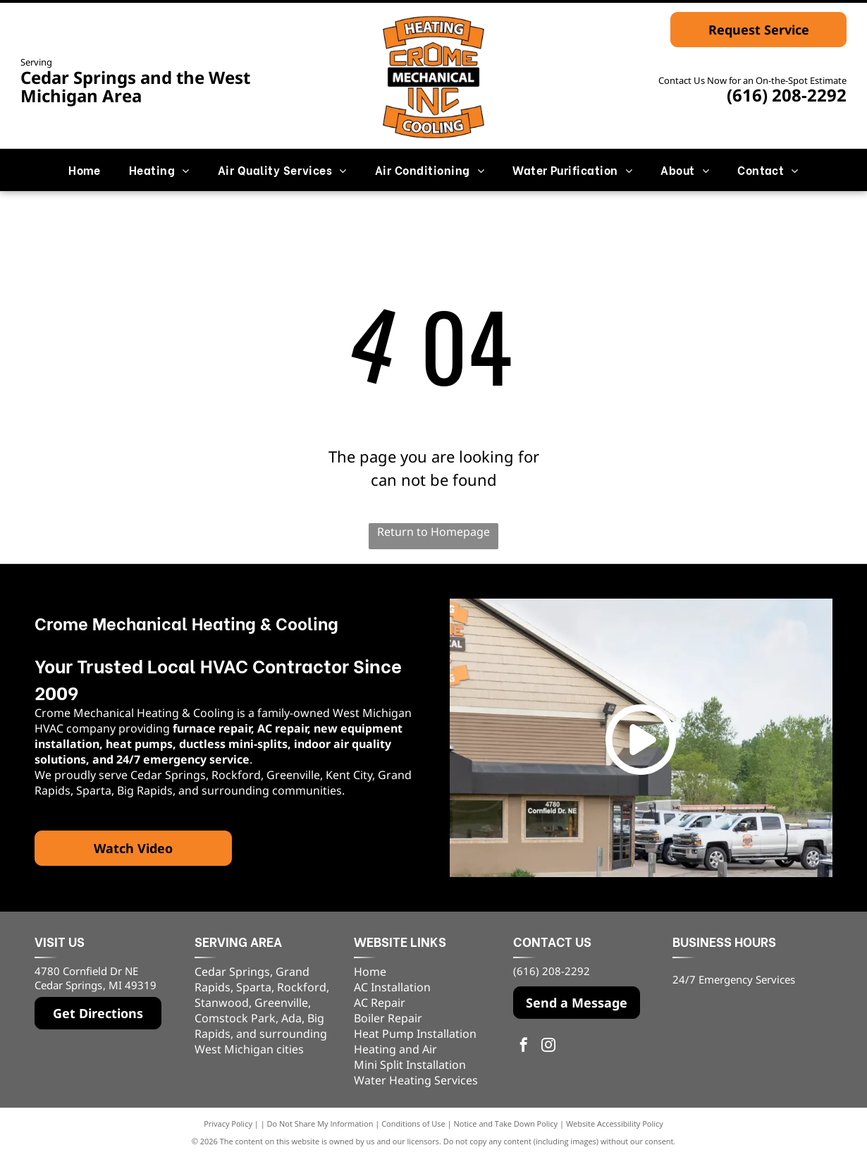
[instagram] (548, 1046)
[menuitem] (84, 169)
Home (370, 971)
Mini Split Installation (410, 1064)
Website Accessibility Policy (614, 1123)
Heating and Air (395, 1049)
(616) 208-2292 (787, 94)
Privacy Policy (228, 1123)
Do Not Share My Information (320, 1123)
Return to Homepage (433, 531)
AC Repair (379, 1002)
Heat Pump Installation (415, 1033)
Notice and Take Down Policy (506, 1123)
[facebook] (523, 1046)
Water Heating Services (416, 1080)
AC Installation (392, 987)
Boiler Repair (388, 1018)
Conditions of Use (413, 1123)
